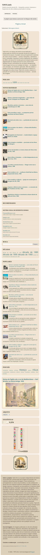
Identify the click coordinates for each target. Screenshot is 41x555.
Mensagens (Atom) (14, 28)
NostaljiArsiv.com (7, 226)
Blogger (32, 552)
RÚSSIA (22, 372)
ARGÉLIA (11, 370)
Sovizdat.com (6, 235)
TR (22, 546)
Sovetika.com (6, 230)
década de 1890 (10, 254)
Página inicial (20, 24)
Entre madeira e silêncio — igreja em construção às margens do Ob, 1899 (22, 180)
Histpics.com (6, 217)
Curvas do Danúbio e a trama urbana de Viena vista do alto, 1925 (22, 150)
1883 (9, 82)
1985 (28, 82)
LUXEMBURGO (6, 372)
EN (17, 546)
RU (23, 546)
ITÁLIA (35, 370)
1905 (18, 82)
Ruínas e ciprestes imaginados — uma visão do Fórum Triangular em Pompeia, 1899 (21, 98)
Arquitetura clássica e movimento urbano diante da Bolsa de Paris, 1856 (22, 195)
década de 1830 (7, 252)
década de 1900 (25, 254)
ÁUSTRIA (5, 373)
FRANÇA (23, 370)
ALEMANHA (5, 370)
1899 (15, 82)
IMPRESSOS (8, 13)
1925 (26, 82)
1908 (21, 82)
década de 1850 (17, 252)
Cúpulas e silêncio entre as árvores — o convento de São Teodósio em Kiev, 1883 (22, 187)
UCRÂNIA (33, 372)
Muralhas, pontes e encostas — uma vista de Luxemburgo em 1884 (20, 106)
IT (20, 546)
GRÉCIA (29, 370)
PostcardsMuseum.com (9, 213)
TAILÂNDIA (27, 372)
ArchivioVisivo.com (8, 222)
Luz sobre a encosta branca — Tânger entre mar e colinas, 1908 (22, 165)
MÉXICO (18, 372)
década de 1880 (30, 252)
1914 (23, 82)
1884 (11, 82)
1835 (4, 82)
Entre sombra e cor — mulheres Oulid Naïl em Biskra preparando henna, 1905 (22, 173)
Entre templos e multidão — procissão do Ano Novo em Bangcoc (22, 143)
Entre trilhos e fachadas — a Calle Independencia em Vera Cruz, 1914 (23, 158)
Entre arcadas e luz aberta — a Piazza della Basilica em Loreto (22, 128)
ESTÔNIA (16, 370)
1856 (6, 82)
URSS (37, 372)
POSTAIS (15, 13)
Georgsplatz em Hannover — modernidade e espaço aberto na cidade (22, 135)
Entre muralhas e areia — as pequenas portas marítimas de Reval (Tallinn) (20, 113)
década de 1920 (8, 256)
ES (18, 546)
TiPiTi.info (7, 5)
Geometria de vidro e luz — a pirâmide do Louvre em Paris (23, 120)
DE (25, 546)
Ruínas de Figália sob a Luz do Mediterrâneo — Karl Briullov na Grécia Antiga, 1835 (22, 91)
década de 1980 (16, 256)
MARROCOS (12, 372)
